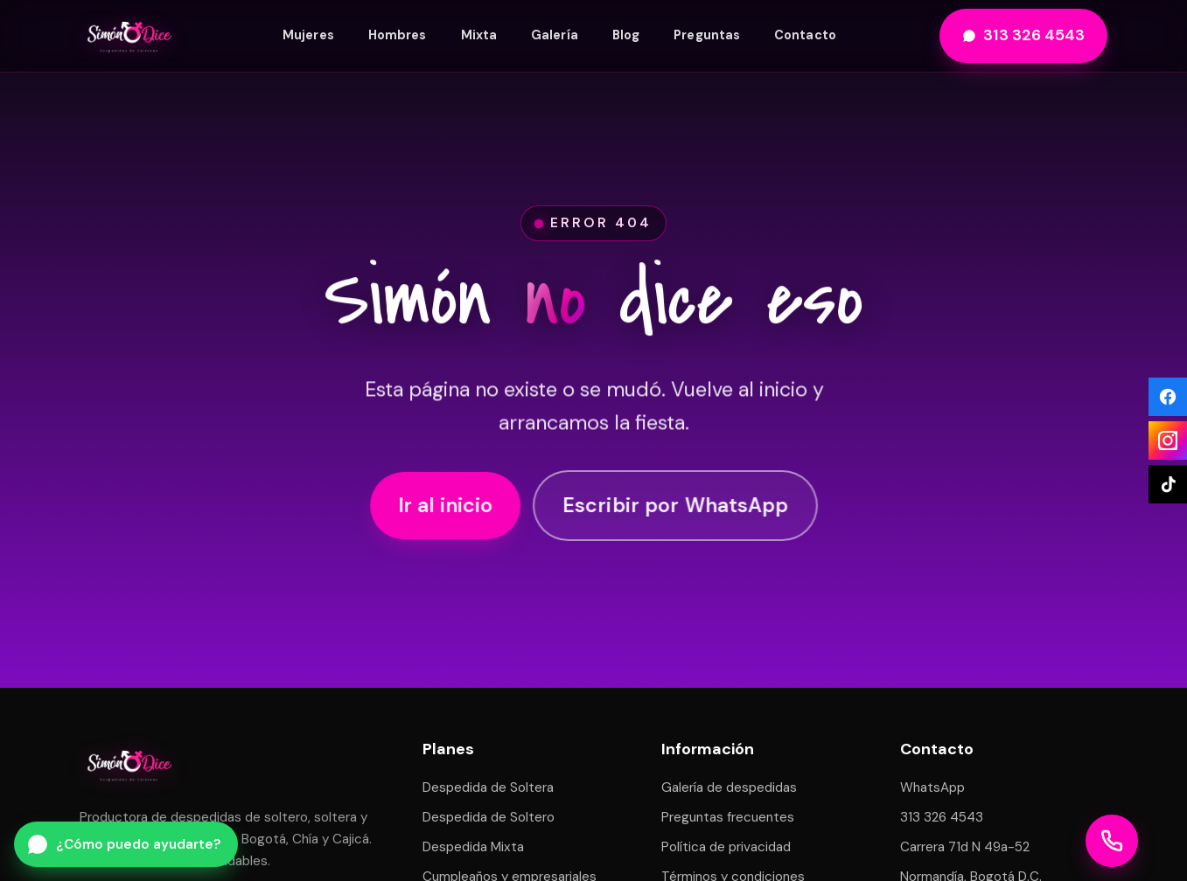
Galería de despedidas (729, 787)
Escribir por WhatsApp (674, 509)
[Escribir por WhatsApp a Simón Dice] (126, 844)
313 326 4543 (1024, 34)
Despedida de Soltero (488, 817)
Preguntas (707, 35)
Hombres (397, 35)
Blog (625, 35)
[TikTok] (1168, 484)
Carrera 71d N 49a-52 (965, 847)
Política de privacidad (726, 847)
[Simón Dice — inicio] (129, 36)
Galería (554, 35)
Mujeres (308, 35)
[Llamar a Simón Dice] (1112, 841)
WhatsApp (932, 787)
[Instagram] (1168, 440)
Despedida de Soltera (488, 787)
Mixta (479, 35)
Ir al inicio (445, 509)
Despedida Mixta (473, 847)
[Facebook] (1168, 397)
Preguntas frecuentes (727, 817)
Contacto (805, 35)
